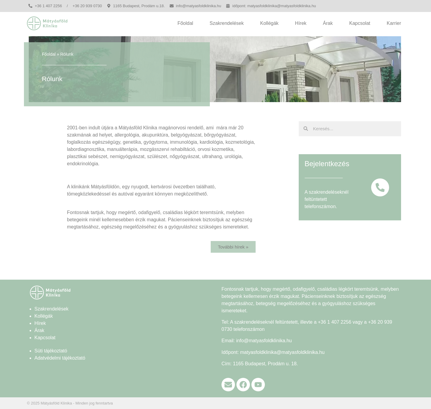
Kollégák (269, 23)
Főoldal (185, 23)
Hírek (300, 23)
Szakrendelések (227, 23)
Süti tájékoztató (50, 350)
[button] (233, 247)
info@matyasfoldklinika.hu (264, 340)
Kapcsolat (359, 23)
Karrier (394, 23)
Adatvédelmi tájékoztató (59, 357)
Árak (328, 23)
